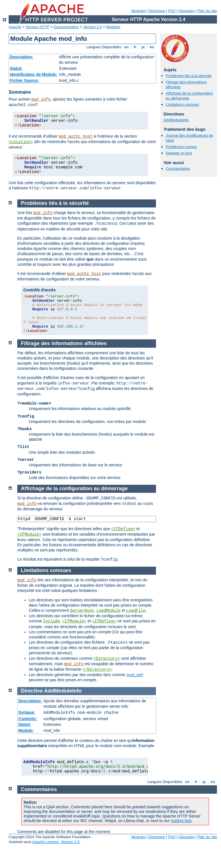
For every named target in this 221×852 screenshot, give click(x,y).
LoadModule (108, 610)
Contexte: (27, 718)
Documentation (66, 27)
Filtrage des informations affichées (64, 343)
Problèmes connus (181, 147)
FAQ (172, 11)
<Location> (21, 142)
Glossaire (187, 11)
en (126, 47)
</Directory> (97, 669)
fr (135, 47)
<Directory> (107, 658)
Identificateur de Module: (34, 74)
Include (51, 621)
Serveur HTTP (37, 27)
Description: (21, 57)
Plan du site (207, 11)
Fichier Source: (24, 80)
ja (143, 47)
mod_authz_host (76, 136)
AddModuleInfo (175, 120)
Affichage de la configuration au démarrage (74, 488)
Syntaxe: (26, 712)
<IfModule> (29, 534)
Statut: (16, 68)
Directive (32, 691)
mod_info (41, 99)
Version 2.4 (92, 27)
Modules (138, 11)
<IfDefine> (123, 529)
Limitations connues (182, 104)
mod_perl (134, 674)
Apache (15, 27)
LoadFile (135, 610)
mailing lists (181, 820)
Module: (26, 730)
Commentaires (178, 168)
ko (152, 47)
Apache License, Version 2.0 (56, 842)
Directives (156, 11)
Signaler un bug (179, 153)
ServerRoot (82, 610)
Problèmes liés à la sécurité (189, 76)
